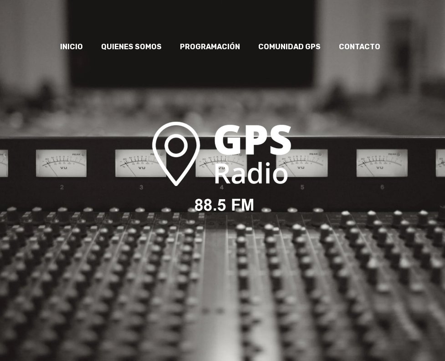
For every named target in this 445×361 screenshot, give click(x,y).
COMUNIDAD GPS (289, 46)
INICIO (71, 46)
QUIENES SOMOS (131, 46)
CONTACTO (359, 46)
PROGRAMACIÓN (210, 46)
